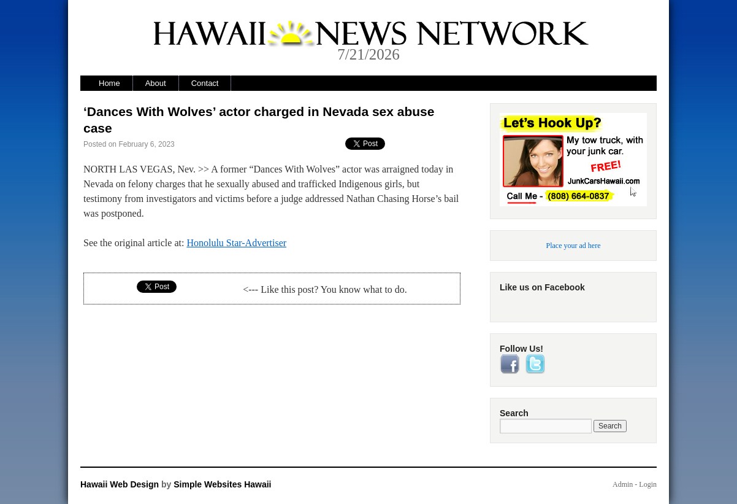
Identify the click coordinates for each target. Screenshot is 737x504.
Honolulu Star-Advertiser (236, 243)
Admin (623, 484)
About (155, 83)
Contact (205, 83)
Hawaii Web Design (119, 484)
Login (648, 484)
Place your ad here (573, 245)
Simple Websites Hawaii (222, 484)
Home (109, 83)
